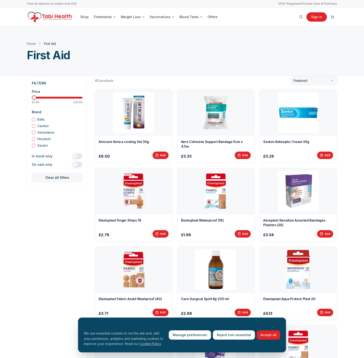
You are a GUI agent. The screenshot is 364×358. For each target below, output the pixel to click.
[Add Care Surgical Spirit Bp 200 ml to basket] (243, 312)
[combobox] (314, 80)
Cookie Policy (150, 344)
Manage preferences (190, 335)
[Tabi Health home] (50, 17)
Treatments (104, 17)
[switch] (77, 156)
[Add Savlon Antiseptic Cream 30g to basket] (325, 155)
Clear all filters (57, 177)
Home (31, 44)
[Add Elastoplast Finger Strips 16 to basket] (161, 234)
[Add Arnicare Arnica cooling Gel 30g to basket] (161, 155)
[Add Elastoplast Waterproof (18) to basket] (243, 234)
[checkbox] (34, 119)
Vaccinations (162, 17)
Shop (84, 17)
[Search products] (301, 17)
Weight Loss (133, 17)
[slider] (34, 97)
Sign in (316, 17)
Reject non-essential (234, 335)
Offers (213, 17)
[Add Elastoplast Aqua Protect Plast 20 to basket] (325, 312)
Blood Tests (191, 17)
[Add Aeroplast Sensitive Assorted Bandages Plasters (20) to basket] (325, 234)
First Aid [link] (50, 44)
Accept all (268, 335)
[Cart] (332, 17)
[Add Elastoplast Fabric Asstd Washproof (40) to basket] (161, 312)
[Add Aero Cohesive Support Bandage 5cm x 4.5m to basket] (243, 155)
